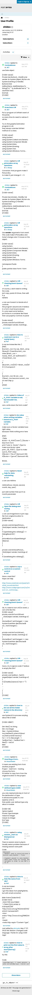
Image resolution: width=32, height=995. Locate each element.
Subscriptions (8, 39)
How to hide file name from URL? (13, 879)
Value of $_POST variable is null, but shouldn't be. (14, 397)
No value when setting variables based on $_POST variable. (14, 418)
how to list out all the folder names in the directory (13, 707)
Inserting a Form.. (12, 759)
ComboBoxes (10, 65)
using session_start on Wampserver (13, 834)
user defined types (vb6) (12, 787)
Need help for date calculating (13, 473)
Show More (16, 975)
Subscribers (7, 43)
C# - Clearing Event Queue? (13, 282)
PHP (7, 341)
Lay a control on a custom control (13, 569)
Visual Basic (10, 761)
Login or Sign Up (24, 2)
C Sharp (9, 168)
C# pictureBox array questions (12, 163)
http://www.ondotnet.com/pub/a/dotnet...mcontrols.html (15, 584)
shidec (7, 63)
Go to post (6, 98)
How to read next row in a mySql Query (13, 337)
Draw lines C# (10, 107)
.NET (7, 67)
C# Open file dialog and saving (12, 506)
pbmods (16, 928)
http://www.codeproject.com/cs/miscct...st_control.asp (16, 589)
